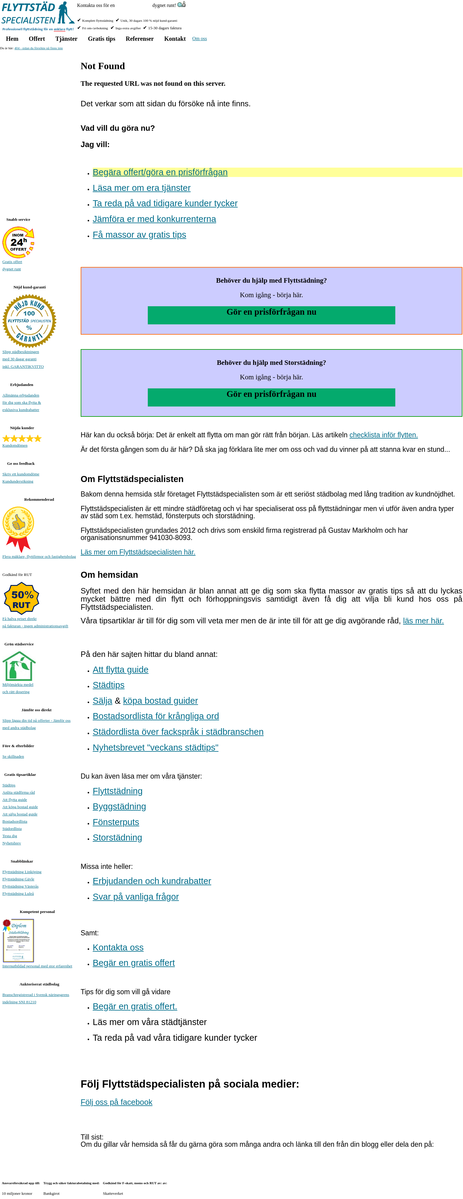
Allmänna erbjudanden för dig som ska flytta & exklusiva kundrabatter (21, 402)
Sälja (102, 701)
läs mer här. (423, 620)
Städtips (109, 685)
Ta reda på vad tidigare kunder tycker (165, 203)
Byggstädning (119, 806)
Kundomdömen (15, 445)
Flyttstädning (118, 791)
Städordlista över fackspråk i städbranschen (178, 732)
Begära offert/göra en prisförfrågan (160, 172)
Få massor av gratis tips (139, 234)
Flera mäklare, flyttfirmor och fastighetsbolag (39, 556)
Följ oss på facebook (117, 1102)
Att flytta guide (121, 669)
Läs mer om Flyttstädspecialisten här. (138, 552)
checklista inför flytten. (383, 435)
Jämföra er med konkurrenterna (154, 219)
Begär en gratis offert (134, 963)
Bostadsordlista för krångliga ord (156, 716)
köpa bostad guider (160, 701)
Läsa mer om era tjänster (142, 188)
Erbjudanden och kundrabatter (152, 881)
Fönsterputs (116, 822)
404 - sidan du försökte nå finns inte (39, 48)
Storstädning (117, 837)
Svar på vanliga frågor (136, 897)
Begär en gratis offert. (135, 1006)
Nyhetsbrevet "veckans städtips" (156, 747)
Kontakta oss (118, 947)
